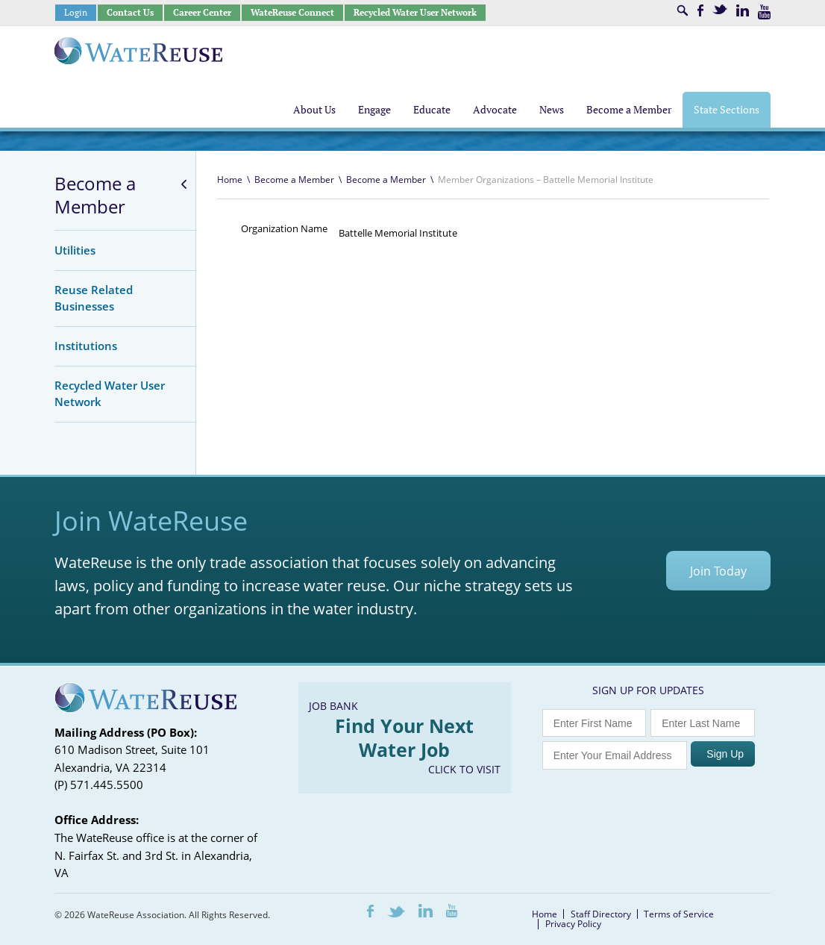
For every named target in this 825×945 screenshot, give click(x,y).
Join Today (718, 571)
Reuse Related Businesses (93, 298)
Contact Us (130, 12)
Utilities (74, 250)
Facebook (700, 10)
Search (682, 10)
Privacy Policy (573, 923)
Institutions (85, 345)
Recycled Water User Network (415, 12)
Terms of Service (679, 914)
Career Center (202, 12)
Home (229, 179)
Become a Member (95, 195)
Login (75, 12)
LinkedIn (742, 10)
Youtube (764, 11)
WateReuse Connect (292, 12)
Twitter (719, 9)
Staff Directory (601, 914)
